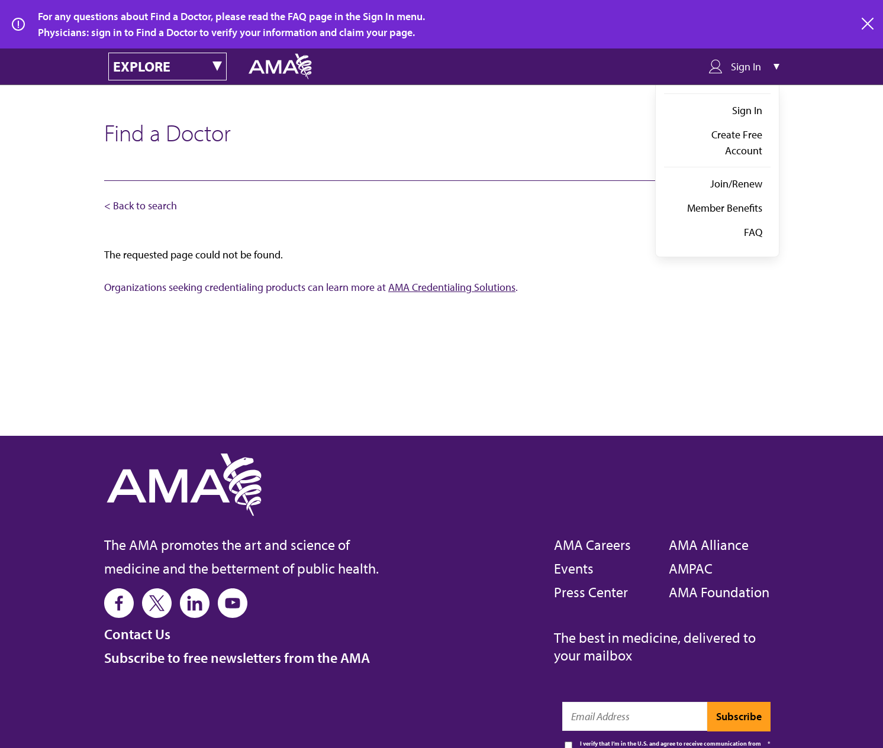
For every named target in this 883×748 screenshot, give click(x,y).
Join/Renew (736, 183)
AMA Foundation (719, 592)
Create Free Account (736, 142)
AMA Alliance (709, 544)
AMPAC (691, 568)
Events (574, 568)
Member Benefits (724, 208)
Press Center (591, 592)
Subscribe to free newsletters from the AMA (237, 657)
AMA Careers (592, 544)
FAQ (753, 232)
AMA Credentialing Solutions (451, 287)
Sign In (747, 110)
